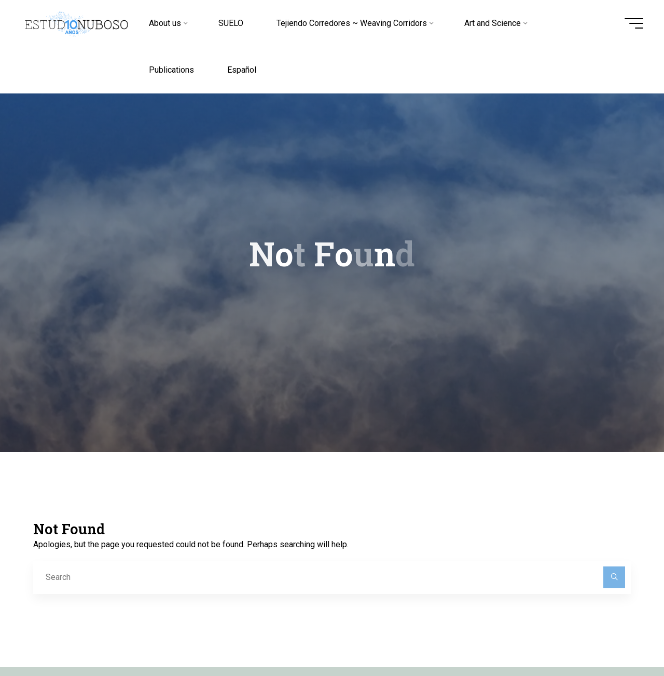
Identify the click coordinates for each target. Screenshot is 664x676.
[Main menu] (634, 23)
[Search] (614, 577)
